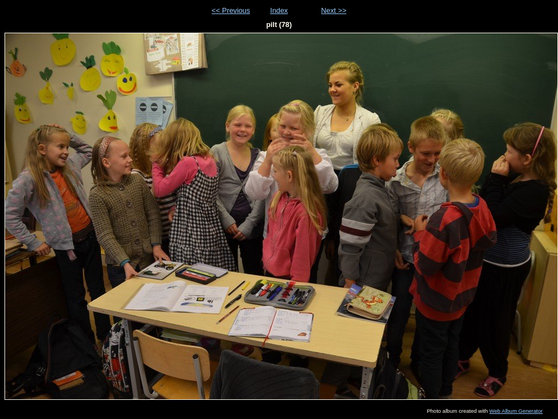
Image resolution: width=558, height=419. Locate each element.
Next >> (333, 10)
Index (279, 10)
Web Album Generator (516, 411)
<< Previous (231, 10)
